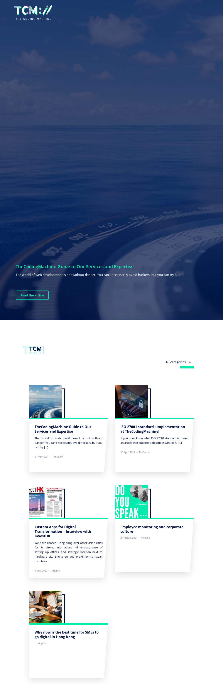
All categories (178, 362)
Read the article (32, 295)
